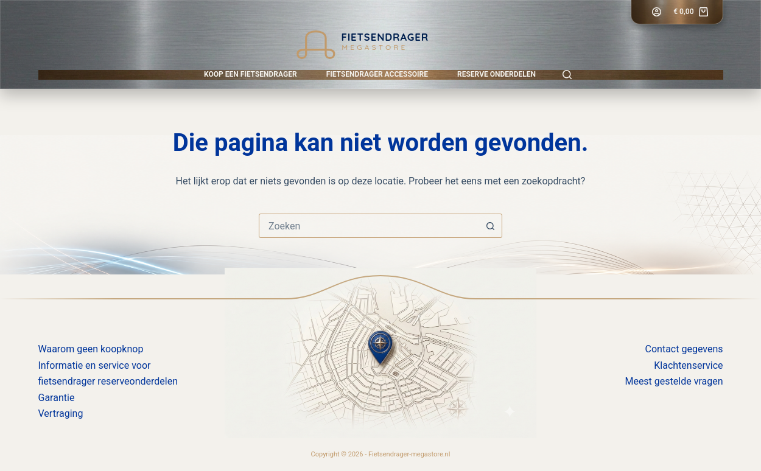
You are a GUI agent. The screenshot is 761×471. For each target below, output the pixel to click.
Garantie (56, 397)
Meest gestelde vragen (674, 381)
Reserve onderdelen (496, 74)
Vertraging (60, 413)
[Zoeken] (567, 74)
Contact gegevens (684, 349)
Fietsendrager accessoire (377, 74)
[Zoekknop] (490, 225)
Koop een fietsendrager (250, 74)
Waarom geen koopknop (91, 349)
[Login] (656, 11)
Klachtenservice (688, 365)
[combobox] (369, 226)
